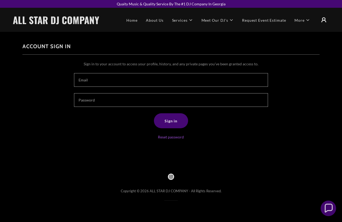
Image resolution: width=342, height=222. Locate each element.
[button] (182, 20)
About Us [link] (154, 20)
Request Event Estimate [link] (264, 20)
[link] (57, 22)
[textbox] (171, 80)
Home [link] (132, 20)
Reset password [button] (171, 137)
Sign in (171, 121)
